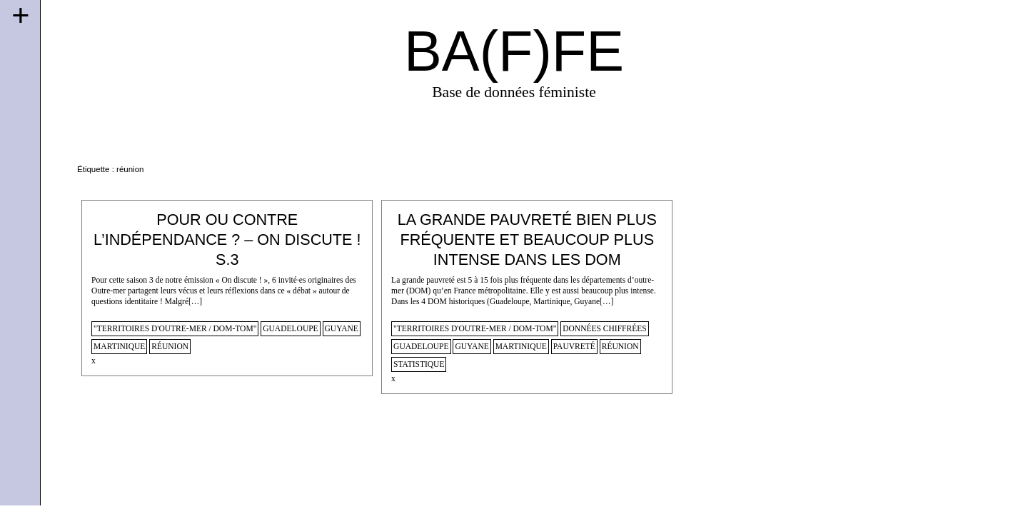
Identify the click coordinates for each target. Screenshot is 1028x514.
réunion (169, 346)
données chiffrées (604, 328)
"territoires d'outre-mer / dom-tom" (175, 328)
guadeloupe (290, 328)
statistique (418, 364)
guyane (341, 328)
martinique (119, 346)
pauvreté (574, 346)
